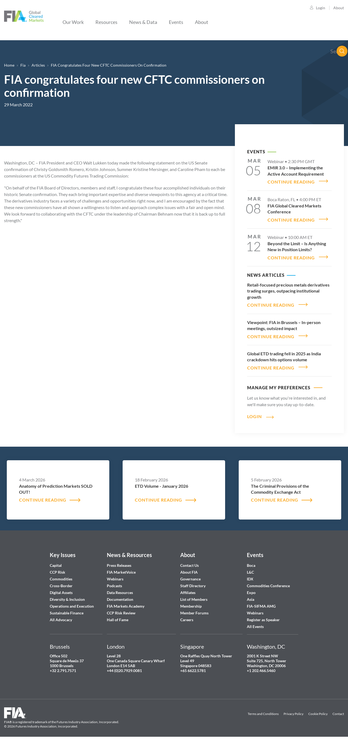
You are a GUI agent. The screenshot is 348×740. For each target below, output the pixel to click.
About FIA (189, 569)
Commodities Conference (268, 582)
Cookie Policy (318, 710)
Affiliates (187, 589)
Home (9, 65)
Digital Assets (61, 589)
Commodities (61, 575)
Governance (190, 575)
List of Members (193, 596)
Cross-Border (61, 582)
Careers (186, 616)
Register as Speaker (263, 616)
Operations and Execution (72, 603)
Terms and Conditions (263, 710)
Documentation (120, 596)
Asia (250, 596)
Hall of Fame (117, 616)
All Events (255, 623)
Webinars (115, 575)
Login (320, 7)
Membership (191, 603)
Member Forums (194, 609)
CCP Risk (57, 569)
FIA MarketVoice (121, 569)
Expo (251, 589)
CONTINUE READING (291, 181)
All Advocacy (61, 616)
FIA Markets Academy (125, 603)
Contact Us (189, 562)
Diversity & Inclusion (67, 596)
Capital (56, 562)
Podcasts (114, 582)
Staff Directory (193, 582)
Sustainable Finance (66, 609)
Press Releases (119, 562)
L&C (250, 569)
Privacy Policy (293, 710)
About (338, 7)
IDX (250, 575)
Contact (338, 710)
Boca (251, 562)
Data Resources (120, 589)
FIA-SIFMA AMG (261, 603)
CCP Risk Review (121, 609)
